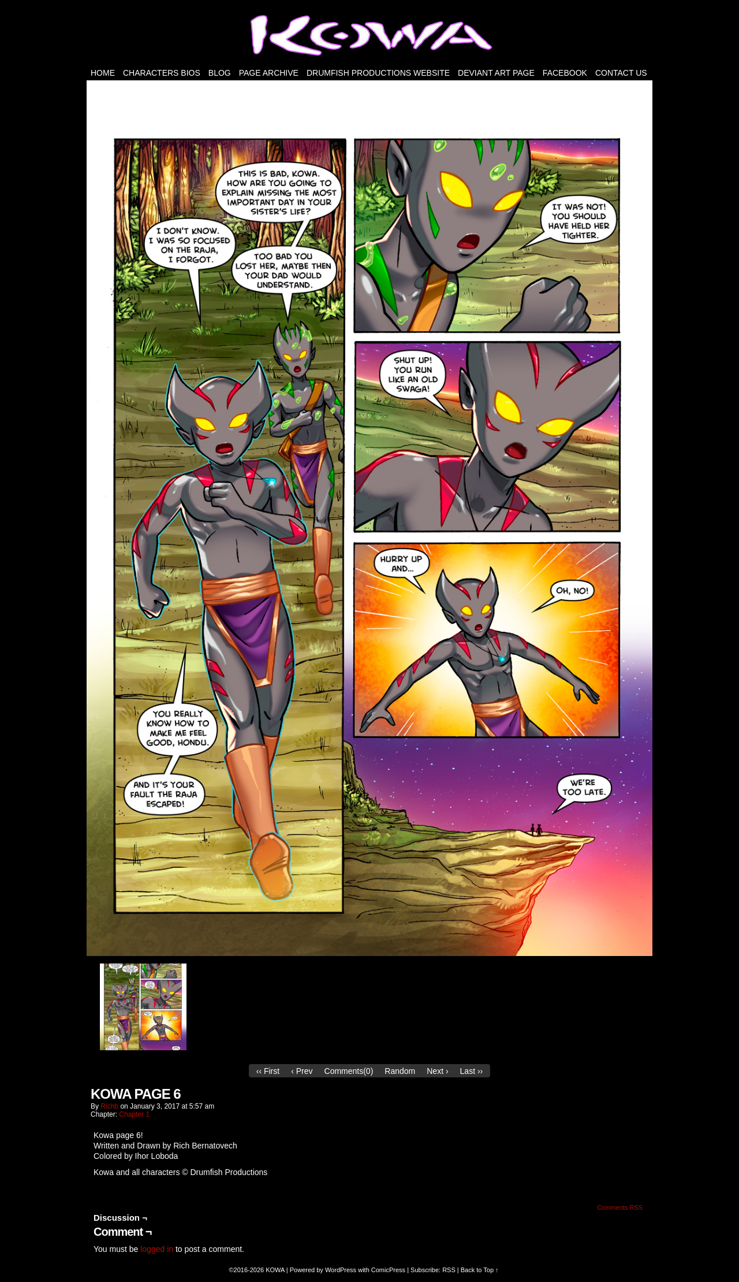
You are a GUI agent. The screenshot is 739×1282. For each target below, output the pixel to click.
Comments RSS (620, 1207)
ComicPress (388, 1269)
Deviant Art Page (496, 72)
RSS (449, 1269)
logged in (156, 1249)
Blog (219, 72)
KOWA (275, 1269)
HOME (103, 72)
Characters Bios (161, 72)
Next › (437, 1071)
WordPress (340, 1269)
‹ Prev (301, 1071)
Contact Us (621, 72)
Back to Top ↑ (480, 1269)
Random (400, 1071)
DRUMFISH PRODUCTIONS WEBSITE (378, 72)
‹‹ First (267, 1071)
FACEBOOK (565, 72)
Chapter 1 (134, 1114)
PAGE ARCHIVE (268, 72)
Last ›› (471, 1071)
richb (109, 1106)
